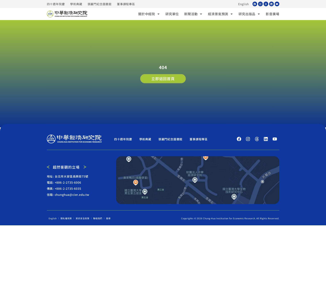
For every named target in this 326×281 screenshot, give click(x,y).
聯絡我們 (97, 218)
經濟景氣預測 (220, 14)
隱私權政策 (66, 218)
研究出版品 (249, 14)
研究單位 (172, 13)
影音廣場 (272, 13)
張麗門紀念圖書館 (100, 4)
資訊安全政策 (82, 218)
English (243, 4)
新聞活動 (193, 14)
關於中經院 (149, 14)
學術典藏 (76, 4)
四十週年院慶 (56, 4)
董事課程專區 (126, 4)
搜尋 (108, 218)
